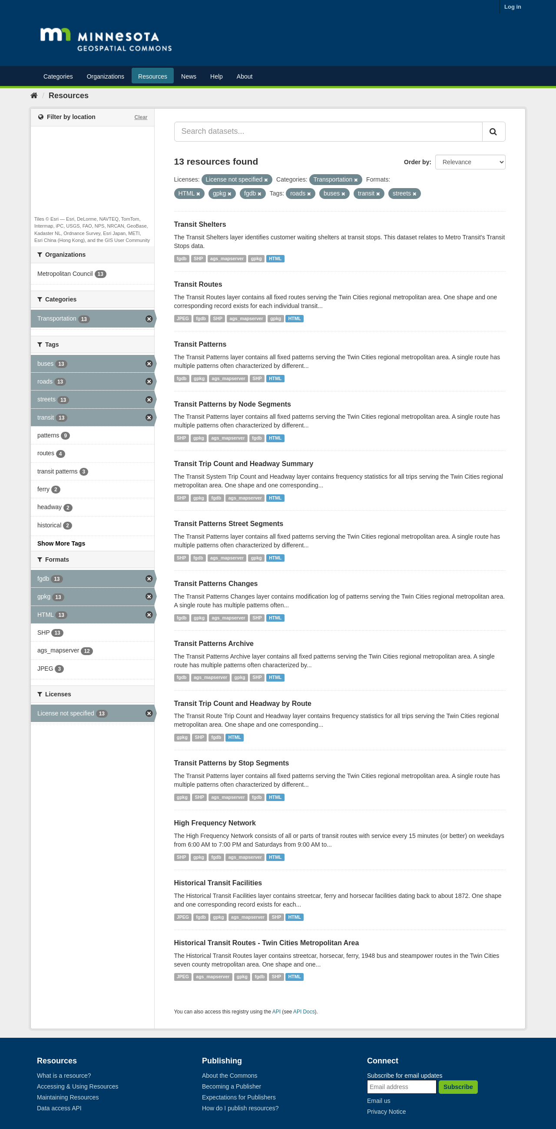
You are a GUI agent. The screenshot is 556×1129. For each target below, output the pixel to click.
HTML (275, 258)
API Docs (304, 1012)
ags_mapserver (227, 258)
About (245, 76)
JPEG (183, 318)
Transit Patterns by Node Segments (232, 404)
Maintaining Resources (68, 1097)
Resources (152, 76)
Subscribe (458, 1086)
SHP (198, 258)
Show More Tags (61, 543)
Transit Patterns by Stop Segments (231, 763)
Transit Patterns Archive (214, 643)
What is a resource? (64, 1075)
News (188, 76)
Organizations (105, 76)
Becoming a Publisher (231, 1086)
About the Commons (230, 1075)
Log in (512, 6)
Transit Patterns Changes (216, 583)
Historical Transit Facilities (218, 883)
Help (216, 76)
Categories (58, 76)
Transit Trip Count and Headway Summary (244, 463)
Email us (379, 1100)
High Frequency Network (215, 823)
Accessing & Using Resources (78, 1086)
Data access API (59, 1108)
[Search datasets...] (328, 132)
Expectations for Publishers (239, 1097)
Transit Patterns (200, 344)
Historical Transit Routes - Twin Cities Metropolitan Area (266, 943)
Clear (140, 117)
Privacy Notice (386, 1111)
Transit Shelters (200, 224)
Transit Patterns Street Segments (229, 523)
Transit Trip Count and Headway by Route (242, 703)
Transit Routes (198, 284)
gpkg (256, 258)
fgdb (182, 258)
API (276, 1012)
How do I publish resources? (240, 1108)
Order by (416, 162)
